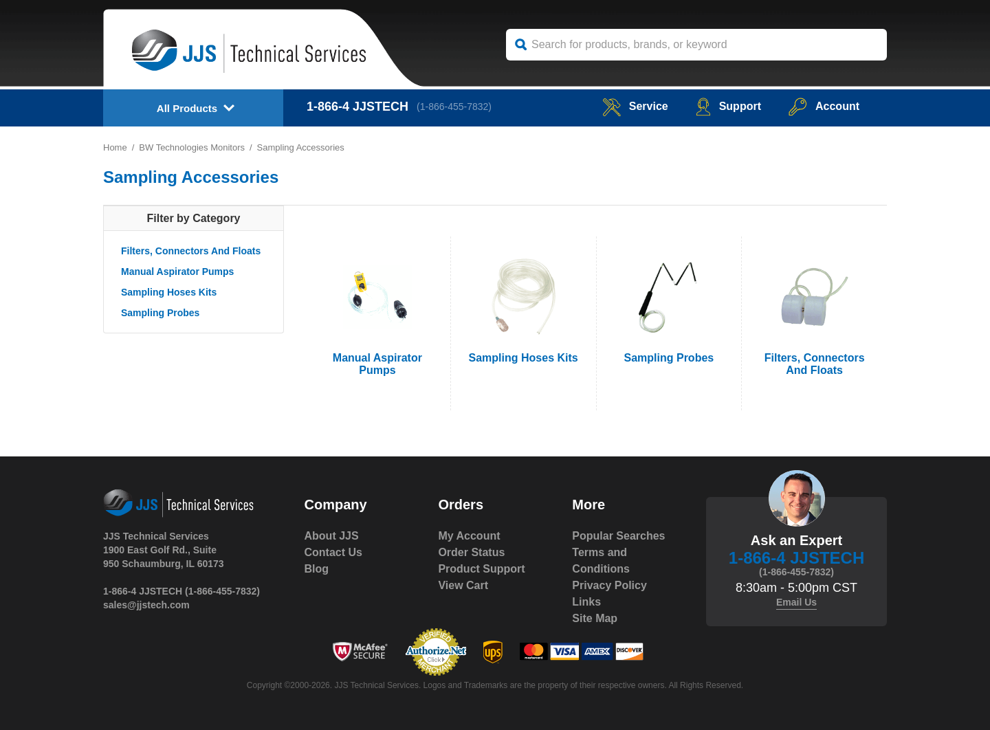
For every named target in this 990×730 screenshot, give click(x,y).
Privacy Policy (609, 585)
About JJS (332, 536)
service (635, 106)
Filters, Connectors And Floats (191, 250)
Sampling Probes (160, 312)
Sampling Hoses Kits (169, 292)
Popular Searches (618, 536)
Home (115, 147)
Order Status (471, 552)
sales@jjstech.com (146, 604)
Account (824, 106)
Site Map (594, 618)
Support (728, 106)
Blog (317, 569)
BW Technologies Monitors (192, 147)
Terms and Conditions (601, 560)
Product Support (481, 569)
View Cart (463, 585)
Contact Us (333, 552)
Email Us (796, 602)
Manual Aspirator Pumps (177, 271)
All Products (187, 108)
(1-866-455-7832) (454, 106)
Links (586, 602)
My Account (469, 536)
